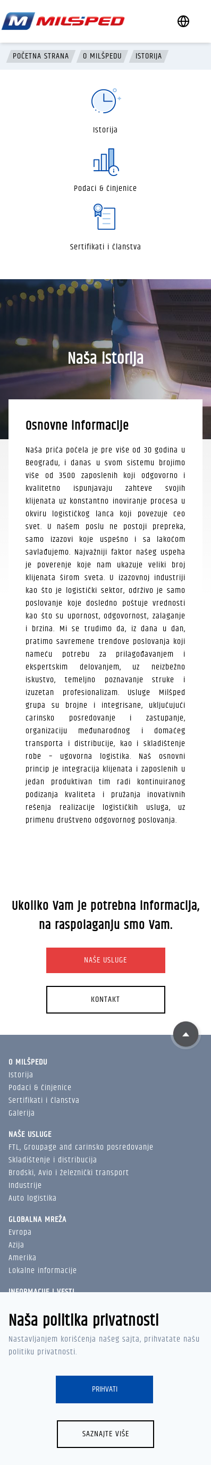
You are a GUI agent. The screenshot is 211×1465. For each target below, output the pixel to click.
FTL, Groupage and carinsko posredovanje (81, 1147)
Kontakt (105, 999)
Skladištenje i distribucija (53, 1160)
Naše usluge (105, 960)
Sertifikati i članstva (44, 1100)
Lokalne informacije (43, 1270)
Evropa (20, 1232)
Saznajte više (105, 1434)
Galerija (22, 1113)
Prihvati (104, 1389)
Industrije (25, 1185)
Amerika (23, 1258)
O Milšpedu (102, 56)
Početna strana (41, 56)
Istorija (149, 56)
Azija (16, 1245)
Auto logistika (33, 1198)
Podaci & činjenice (40, 1087)
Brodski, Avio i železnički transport (69, 1172)
